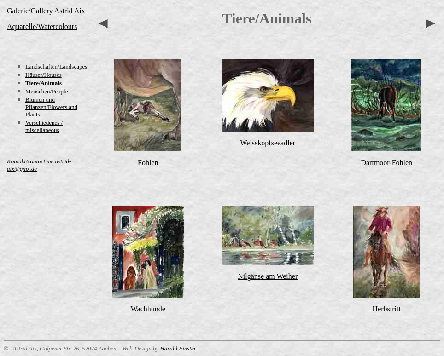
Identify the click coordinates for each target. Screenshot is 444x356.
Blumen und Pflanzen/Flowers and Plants (51, 107)
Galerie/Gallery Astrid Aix (46, 11)
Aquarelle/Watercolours (42, 26)
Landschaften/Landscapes (56, 66)
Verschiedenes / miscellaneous (44, 126)
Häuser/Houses (43, 74)
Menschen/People (46, 91)
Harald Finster (178, 348)
